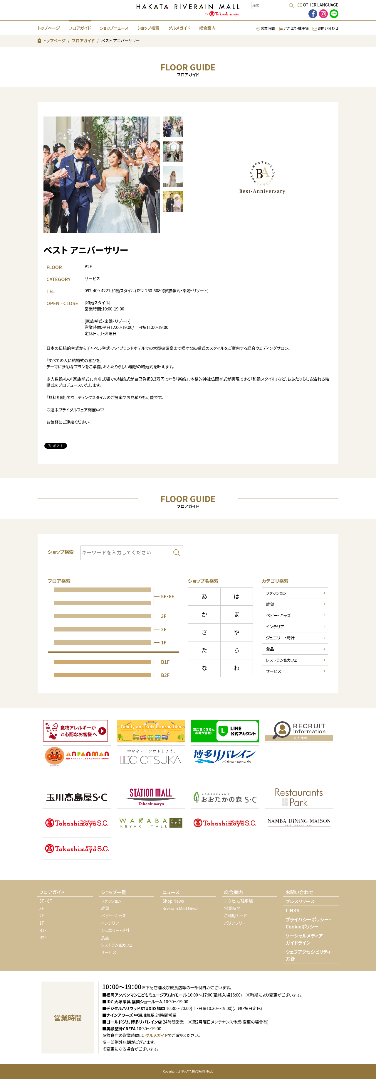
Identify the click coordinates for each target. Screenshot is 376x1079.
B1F (43, 930)
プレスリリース (300, 901)
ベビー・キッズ (278, 615)
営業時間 (265, 28)
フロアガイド (80, 28)
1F (41, 923)
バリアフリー (235, 923)
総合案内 (207, 28)
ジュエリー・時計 (280, 638)
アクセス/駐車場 (238, 901)
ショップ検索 (148, 28)
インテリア (275, 626)
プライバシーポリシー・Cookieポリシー (308, 923)
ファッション (276, 593)
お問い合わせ (325, 28)
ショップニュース (114, 28)
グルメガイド (179, 28)
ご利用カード (235, 915)
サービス (273, 671)
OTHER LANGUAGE (320, 5)
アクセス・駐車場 (294, 28)
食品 (270, 649)
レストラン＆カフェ (282, 660)
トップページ (49, 28)
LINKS (292, 910)
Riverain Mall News (180, 908)
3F (41, 908)
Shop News (173, 901)
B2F (43, 937)
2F (41, 915)
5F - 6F (45, 901)
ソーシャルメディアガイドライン (304, 939)
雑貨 (270, 604)
